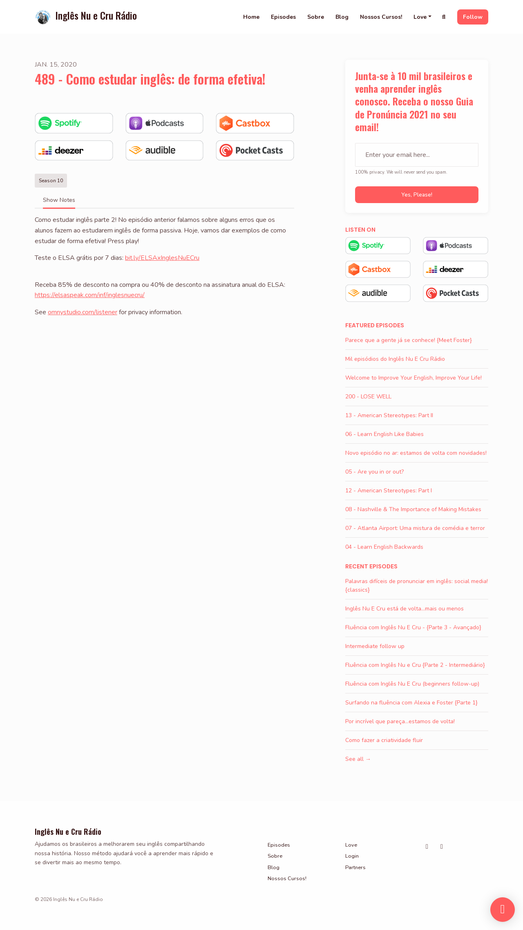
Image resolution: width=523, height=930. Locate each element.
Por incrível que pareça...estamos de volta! (400, 721)
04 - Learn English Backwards (384, 547)
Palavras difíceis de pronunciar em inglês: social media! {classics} (416, 585)
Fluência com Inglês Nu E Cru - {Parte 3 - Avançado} (413, 627)
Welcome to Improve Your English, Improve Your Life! (413, 378)
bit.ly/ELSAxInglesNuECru (162, 257)
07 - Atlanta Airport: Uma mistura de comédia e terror (415, 528)
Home (251, 17)
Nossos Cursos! (381, 17)
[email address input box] (416, 155)
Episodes (283, 17)
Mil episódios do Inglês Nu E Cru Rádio (395, 359)
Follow (473, 17)
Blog (342, 17)
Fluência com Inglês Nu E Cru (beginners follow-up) (412, 684)
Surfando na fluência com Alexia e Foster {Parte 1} (411, 702)
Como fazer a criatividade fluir (384, 740)
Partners (355, 867)
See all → (358, 759)
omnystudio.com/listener (82, 312)
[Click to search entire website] (444, 17)
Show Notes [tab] (59, 200)
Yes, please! (416, 195)
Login (352, 856)
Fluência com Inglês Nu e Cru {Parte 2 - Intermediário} (415, 665)
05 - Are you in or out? (374, 472)
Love (420, 17)
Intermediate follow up (375, 646)
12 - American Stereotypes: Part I (388, 490)
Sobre (315, 17)
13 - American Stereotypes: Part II (389, 415)
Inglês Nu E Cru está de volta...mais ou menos (404, 609)
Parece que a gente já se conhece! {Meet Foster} (408, 340)
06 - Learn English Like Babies (384, 434)
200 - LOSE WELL (368, 396)
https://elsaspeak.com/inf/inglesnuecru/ (90, 295)
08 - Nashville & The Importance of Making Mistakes (413, 509)
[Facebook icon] (442, 847)
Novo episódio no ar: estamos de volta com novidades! (416, 453)
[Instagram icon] (427, 847)
